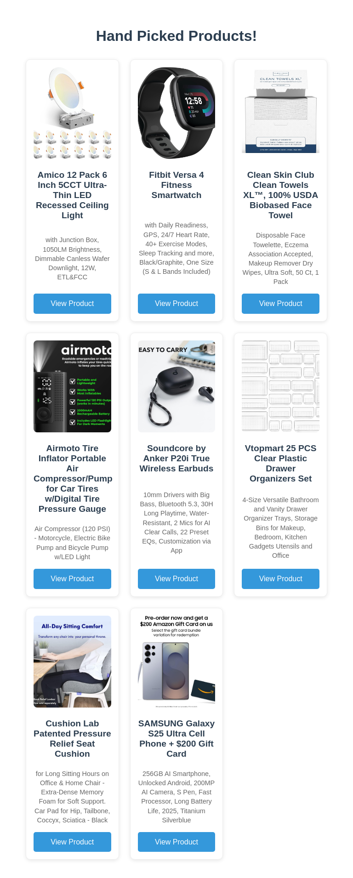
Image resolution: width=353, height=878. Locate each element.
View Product (72, 303)
